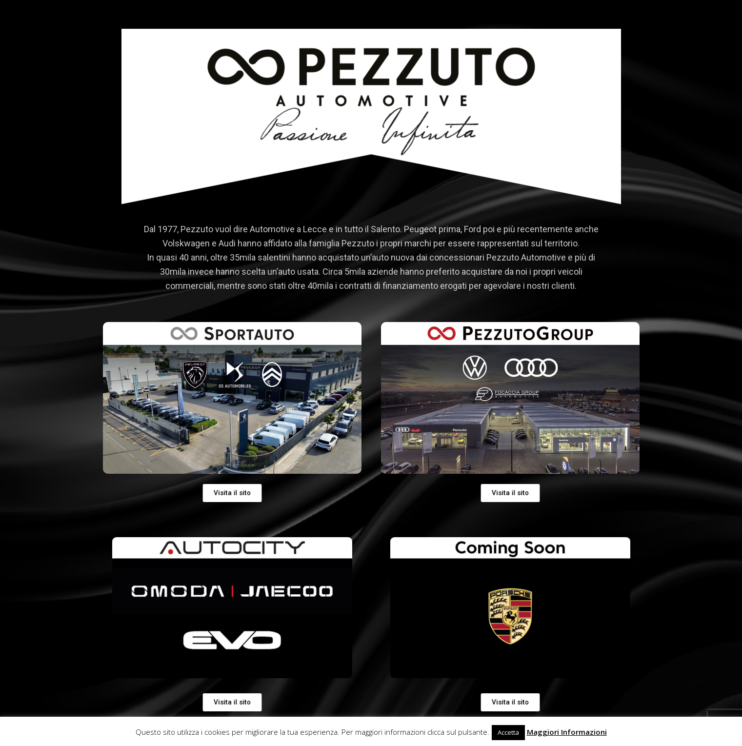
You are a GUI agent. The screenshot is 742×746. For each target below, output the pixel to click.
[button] (510, 702)
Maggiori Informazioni (567, 732)
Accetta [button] (508, 732)
